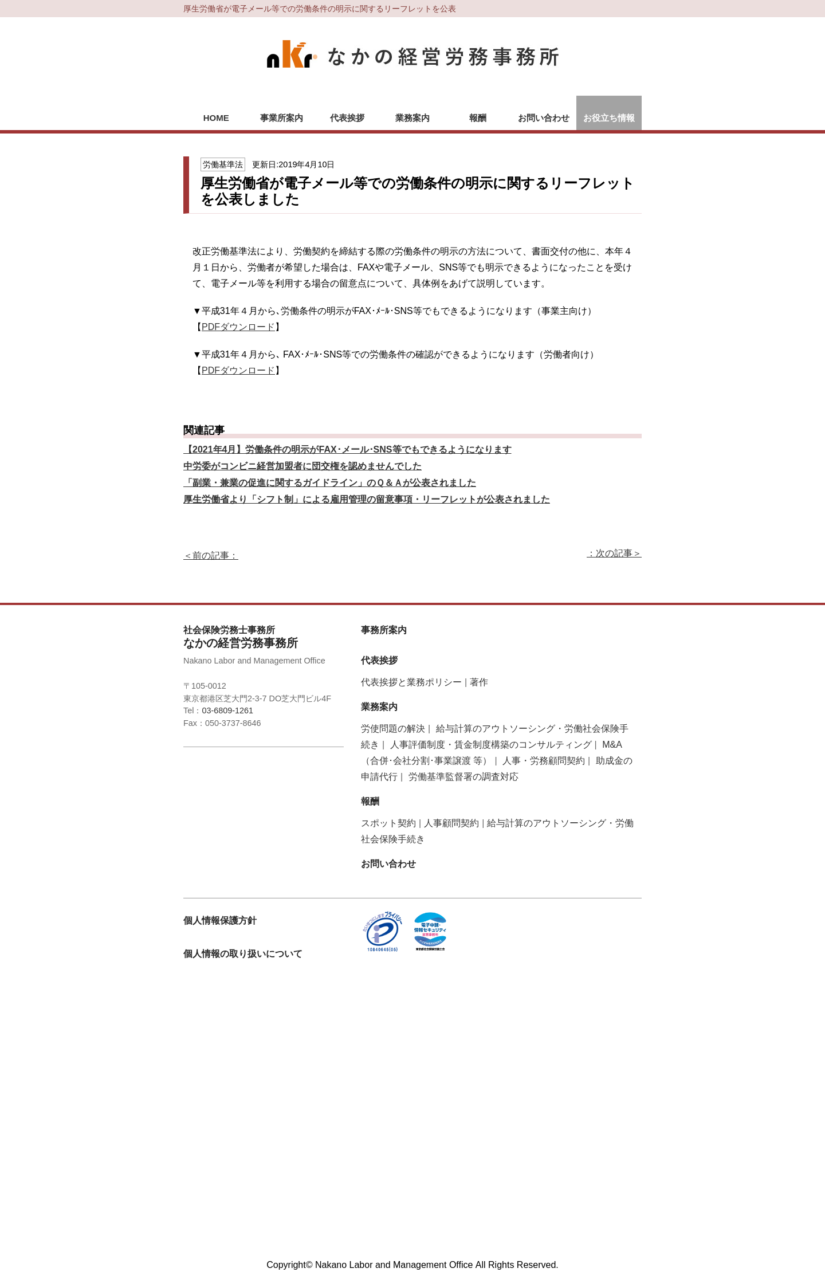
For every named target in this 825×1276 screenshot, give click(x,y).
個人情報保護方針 (220, 920)
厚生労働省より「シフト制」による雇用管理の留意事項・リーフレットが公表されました (366, 499)
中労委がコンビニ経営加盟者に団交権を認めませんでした (302, 466)
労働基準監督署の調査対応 (463, 777)
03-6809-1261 (227, 710)
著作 (479, 682)
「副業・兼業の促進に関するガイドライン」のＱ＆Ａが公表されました (329, 483)
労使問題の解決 (393, 728)
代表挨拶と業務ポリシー (411, 682)
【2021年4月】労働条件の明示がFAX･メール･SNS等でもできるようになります (347, 449)
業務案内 (412, 118)
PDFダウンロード (238, 327)
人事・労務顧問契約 (543, 760)
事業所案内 (281, 118)
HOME (216, 118)
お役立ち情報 (609, 118)
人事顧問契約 (451, 823)
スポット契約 (388, 823)
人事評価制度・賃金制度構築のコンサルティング (491, 744)
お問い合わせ (543, 118)
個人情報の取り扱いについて (242, 954)
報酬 (477, 118)
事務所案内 (384, 630)
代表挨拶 (347, 118)
